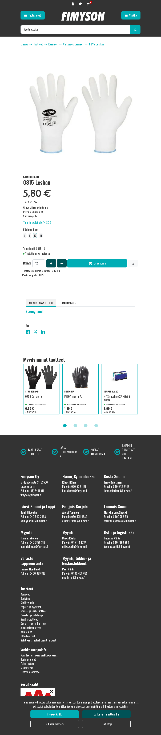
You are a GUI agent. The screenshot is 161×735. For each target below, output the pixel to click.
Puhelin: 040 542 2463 (33, 517)
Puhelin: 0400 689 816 (33, 573)
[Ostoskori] (88, 3)
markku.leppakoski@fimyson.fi (120, 521)
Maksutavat (27, 668)
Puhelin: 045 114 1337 (74, 542)
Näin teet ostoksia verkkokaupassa (39, 655)
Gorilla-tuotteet (29, 619)
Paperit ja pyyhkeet (31, 607)
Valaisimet (26, 632)
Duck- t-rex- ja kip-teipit (34, 623)
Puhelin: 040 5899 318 (33, 542)
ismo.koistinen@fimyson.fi (118, 491)
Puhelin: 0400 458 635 (74, 573)
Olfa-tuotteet (28, 636)
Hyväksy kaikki (54, 714)
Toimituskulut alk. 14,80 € (37, 222)
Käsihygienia (27, 603)
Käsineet (25, 594)
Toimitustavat (28, 664)
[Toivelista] (81, 3)
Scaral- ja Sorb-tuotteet (34, 611)
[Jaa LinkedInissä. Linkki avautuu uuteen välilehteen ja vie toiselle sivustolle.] (44, 332)
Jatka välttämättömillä (106, 714)
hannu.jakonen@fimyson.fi (34, 547)
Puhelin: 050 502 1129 (74, 486)
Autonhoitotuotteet (31, 628)
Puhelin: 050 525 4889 (74, 517)
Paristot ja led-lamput (33, 615)
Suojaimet (26, 598)
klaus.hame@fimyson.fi (74, 491)
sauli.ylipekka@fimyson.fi (34, 521)
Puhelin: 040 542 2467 (116, 486)
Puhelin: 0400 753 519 (116, 517)
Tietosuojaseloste (30, 672)
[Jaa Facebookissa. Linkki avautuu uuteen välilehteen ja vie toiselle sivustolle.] (29, 332)
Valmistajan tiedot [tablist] (41, 303)
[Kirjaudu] (73, 3)
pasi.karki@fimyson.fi (73, 577)
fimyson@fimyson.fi (31, 495)
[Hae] (75, 29)
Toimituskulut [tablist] (68, 303)
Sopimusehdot (28, 659)
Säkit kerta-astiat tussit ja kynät (38, 640)
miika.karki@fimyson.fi (74, 547)
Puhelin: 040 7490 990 (116, 542)
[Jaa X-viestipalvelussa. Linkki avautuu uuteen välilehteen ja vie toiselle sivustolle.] (37, 332)
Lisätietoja (106, 724)
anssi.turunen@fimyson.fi (75, 521)
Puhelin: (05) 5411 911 (32, 491)
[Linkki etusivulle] (83, 16)
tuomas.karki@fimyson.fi (117, 547)
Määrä (27, 263)
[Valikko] (130, 15)
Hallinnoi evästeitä (55, 724)
